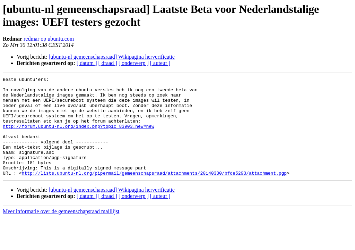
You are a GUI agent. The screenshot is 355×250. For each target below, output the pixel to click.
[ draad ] (107, 63)
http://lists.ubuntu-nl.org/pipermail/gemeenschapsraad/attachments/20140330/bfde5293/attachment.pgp (154, 193)
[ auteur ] (160, 63)
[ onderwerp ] (134, 63)
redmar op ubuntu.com (49, 39)
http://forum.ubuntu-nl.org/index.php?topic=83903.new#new (78, 136)
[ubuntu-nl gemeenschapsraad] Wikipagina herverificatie (112, 57)
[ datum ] (87, 63)
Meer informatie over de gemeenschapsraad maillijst (61, 231)
